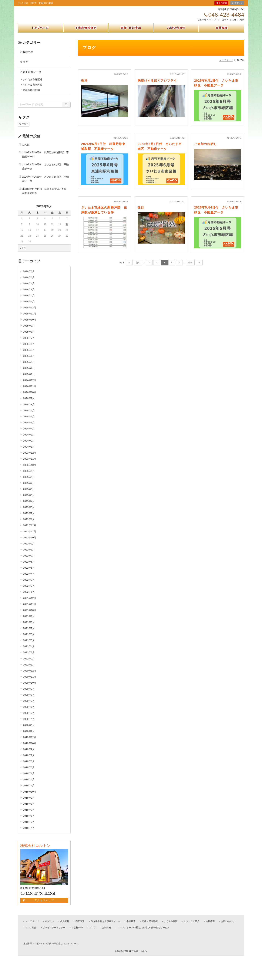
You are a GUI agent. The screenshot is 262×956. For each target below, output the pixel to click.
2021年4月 (29, 650)
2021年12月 (29, 602)
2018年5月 (29, 826)
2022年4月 (29, 578)
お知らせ (106, 927)
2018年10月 (29, 795)
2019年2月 (29, 783)
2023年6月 (29, 493)
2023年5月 (29, 499)
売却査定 (80, 921)
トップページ (40, 36)
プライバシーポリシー (54, 927)
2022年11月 (29, 535)
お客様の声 (26, 56)
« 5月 (23, 252)
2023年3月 (29, 511)
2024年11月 (29, 390)
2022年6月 (29, 565)
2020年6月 (29, 711)
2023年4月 (29, 505)
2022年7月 (29, 559)
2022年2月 (29, 590)
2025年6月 (29, 348)
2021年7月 (29, 632)
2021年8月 (29, 626)
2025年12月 (29, 311)
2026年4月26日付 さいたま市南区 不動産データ (45, 182)
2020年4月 (29, 723)
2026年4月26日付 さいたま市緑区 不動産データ (45, 170)
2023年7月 (29, 487)
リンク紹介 (30, 927)
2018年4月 (29, 832)
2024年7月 (29, 414)
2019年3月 (29, 777)
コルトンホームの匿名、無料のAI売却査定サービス (143, 927)
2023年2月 (29, 517)
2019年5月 (29, 771)
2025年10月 (29, 323)
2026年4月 (29, 287)
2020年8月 (29, 699)
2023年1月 (29, 523)
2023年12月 (29, 456)
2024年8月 (29, 408)
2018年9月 (29, 801)
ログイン (238, 3)
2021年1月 (29, 668)
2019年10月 (29, 747)
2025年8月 (29, 335)
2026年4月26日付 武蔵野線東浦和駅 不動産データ (45, 158)
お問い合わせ (176, 36)
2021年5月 (29, 644)
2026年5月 (29, 281)
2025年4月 (29, 360)
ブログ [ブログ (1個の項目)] (25, 128)
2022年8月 (29, 553)
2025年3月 (29, 366)
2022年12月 (29, 529)
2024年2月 (29, 444)
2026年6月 (29, 275)
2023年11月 (29, 463)
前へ (138, 266)
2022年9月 (29, 547)
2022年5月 (29, 571)
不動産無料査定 (85, 36)
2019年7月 (29, 759)
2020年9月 (29, 693)
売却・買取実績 (130, 36)
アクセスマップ (44, 904)
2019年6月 (29, 765)
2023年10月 (29, 469)
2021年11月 (29, 608)
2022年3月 (29, 584)
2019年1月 (29, 789)
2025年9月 (29, 329)
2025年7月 (29, 341)
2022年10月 (29, 541)
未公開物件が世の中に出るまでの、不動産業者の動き (44, 195)
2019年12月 (29, 741)
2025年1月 (29, 378)
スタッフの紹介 (192, 921)
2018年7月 (29, 814)
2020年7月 (29, 705)
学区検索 (131, 921)
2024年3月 (29, 438)
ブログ (24, 65)
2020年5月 (29, 717)
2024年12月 (29, 384)
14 (67, 228)
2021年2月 (29, 662)
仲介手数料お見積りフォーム (105, 921)
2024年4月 (29, 432)
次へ (190, 266)
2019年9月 (29, 753)
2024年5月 (29, 426)
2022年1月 (29, 596)
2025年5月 (29, 354)
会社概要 (222, 36)
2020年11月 (29, 680)
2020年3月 (29, 729)
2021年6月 (29, 638)
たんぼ (26, 148)
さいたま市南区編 (32, 88)
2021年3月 (29, 656)
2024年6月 (29, 420)
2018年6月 (29, 820)
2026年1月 (29, 305)
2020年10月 (29, 686)
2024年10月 (29, 396)
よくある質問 (170, 921)
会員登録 (223, 3)
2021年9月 (29, 620)
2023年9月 (29, 475)
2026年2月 (29, 299)
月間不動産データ (30, 75)
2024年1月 (29, 450)
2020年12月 (29, 674)
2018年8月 (29, 808)
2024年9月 (29, 402)
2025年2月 (29, 372)
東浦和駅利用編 (31, 94)
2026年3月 (29, 293)
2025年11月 (29, 317)
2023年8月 (29, 481)
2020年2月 (29, 735)
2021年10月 (29, 614)
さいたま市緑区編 (32, 83)
